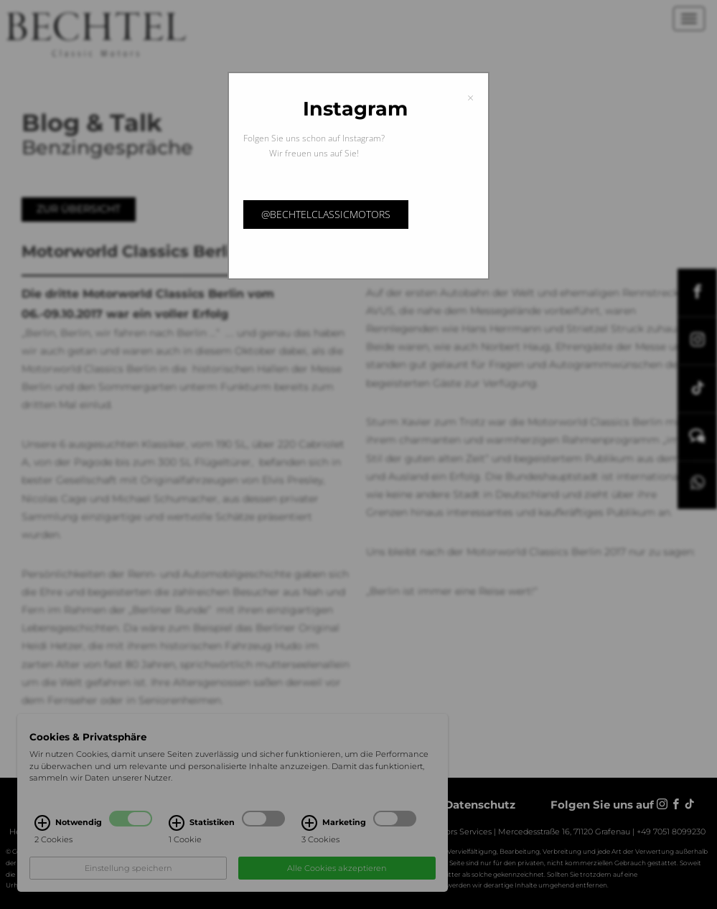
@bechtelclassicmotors (325, 214)
